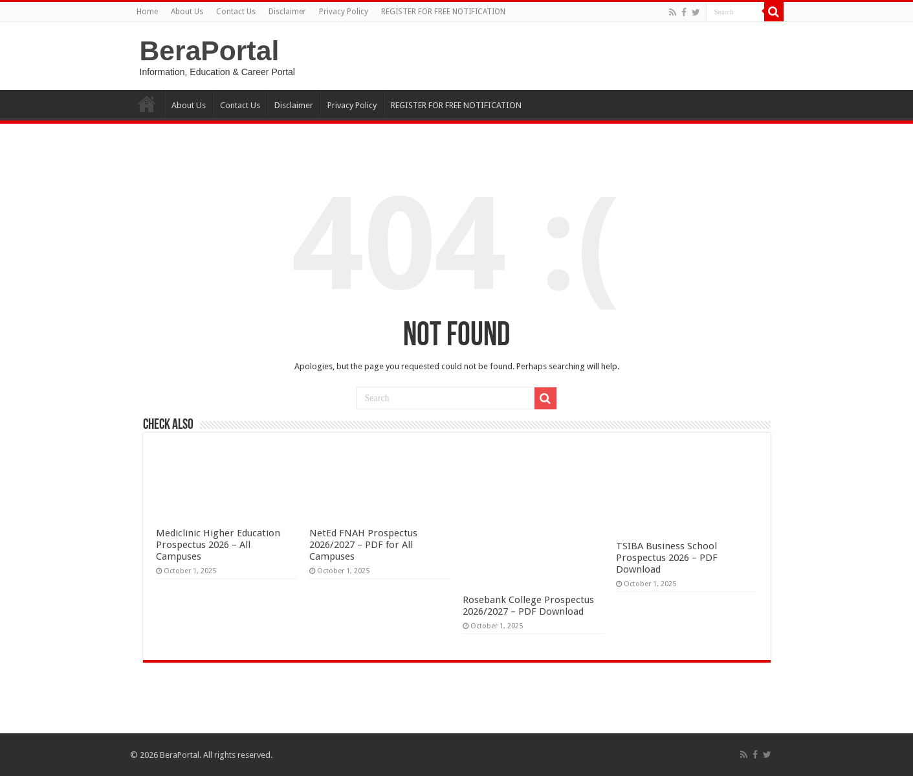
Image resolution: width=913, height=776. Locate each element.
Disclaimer (287, 11)
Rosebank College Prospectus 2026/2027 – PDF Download (528, 605)
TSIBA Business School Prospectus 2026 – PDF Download (667, 557)
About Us (187, 11)
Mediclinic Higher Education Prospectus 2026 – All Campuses (218, 544)
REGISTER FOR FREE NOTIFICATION (443, 11)
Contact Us (236, 11)
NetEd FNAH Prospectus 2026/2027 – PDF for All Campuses (363, 544)
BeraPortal (210, 50)
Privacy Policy (343, 11)
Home (147, 11)
